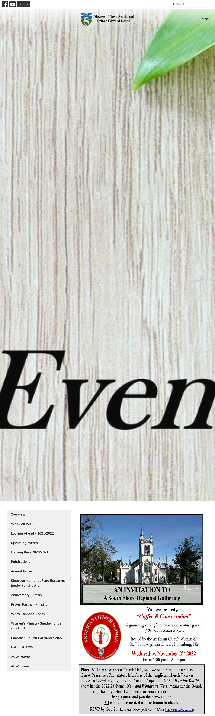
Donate (23, 4)
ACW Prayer (20, 657)
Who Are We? (22, 524)
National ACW (22, 647)
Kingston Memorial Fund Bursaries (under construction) (38, 583)
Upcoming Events (24, 543)
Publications (20, 562)
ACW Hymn (20, 666)
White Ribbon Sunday (28, 614)
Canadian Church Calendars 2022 (37, 638)
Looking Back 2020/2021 (29, 552)
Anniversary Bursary (26, 595)
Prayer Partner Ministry (29, 605)
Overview (18, 514)
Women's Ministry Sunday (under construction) (37, 626)
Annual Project (22, 571)
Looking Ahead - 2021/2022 (32, 533)
